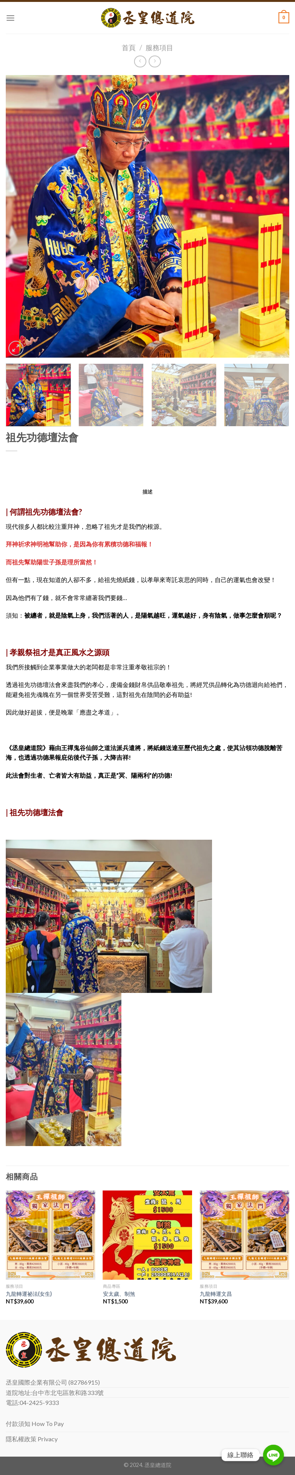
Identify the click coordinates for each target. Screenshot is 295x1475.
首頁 (129, 47)
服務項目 (159, 47)
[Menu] (10, 17)
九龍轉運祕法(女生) (29, 1293)
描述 (148, 492)
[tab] (148, 491)
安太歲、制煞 (119, 1293)
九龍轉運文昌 (216, 1293)
